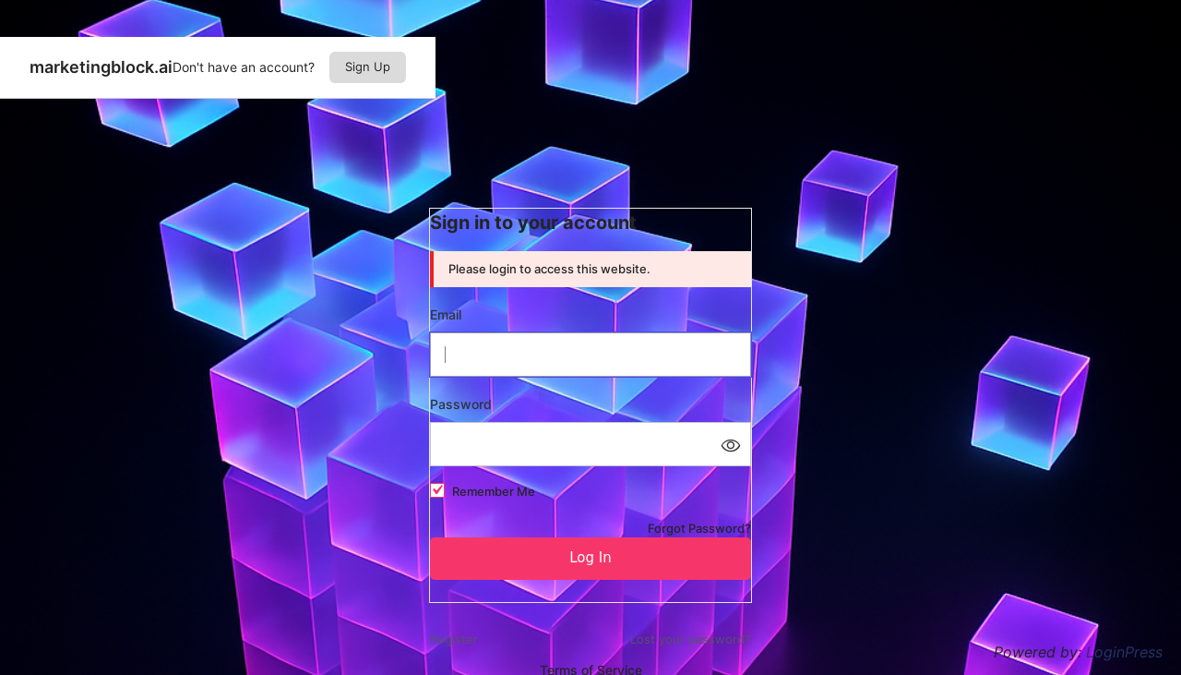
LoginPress (1124, 652)
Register (454, 639)
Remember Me (493, 491)
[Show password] (730, 444)
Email (445, 314)
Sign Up (367, 66)
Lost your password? (690, 639)
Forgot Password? (699, 528)
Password (461, 404)
